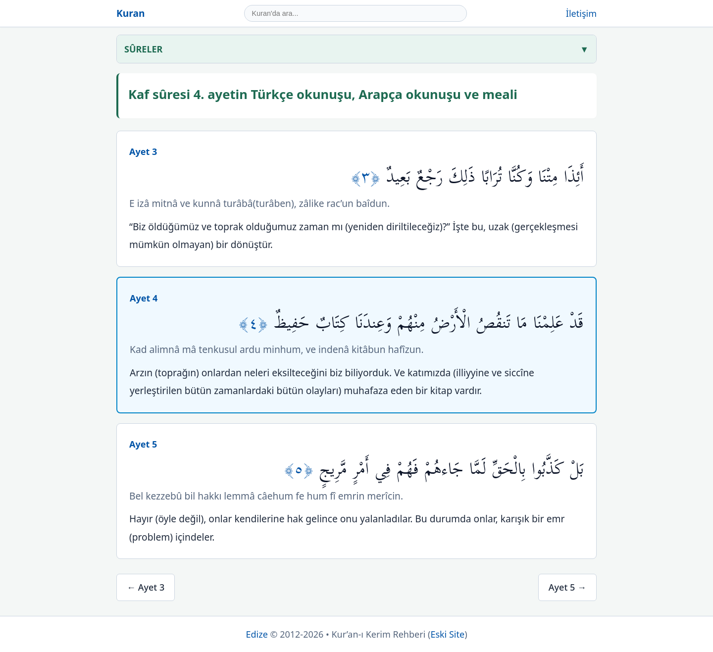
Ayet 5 (143, 444)
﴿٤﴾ (256, 323)
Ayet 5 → (567, 587)
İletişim (581, 13)
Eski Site (447, 634)
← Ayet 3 (145, 587)
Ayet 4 (143, 298)
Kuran (130, 13)
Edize (256, 634)
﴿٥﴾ (301, 469)
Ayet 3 (143, 151)
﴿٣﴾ (368, 177)
